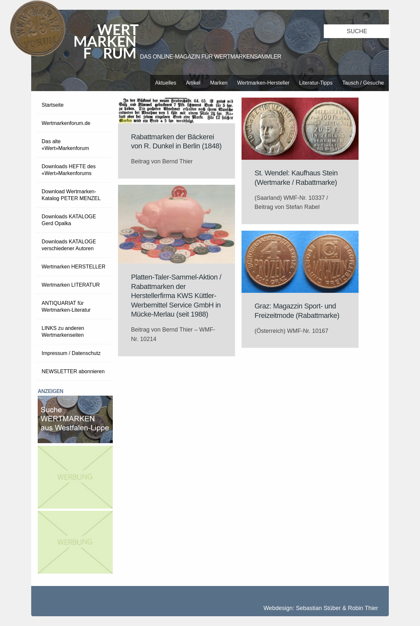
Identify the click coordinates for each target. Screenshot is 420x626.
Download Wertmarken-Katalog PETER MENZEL (71, 195)
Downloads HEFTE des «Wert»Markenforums (69, 170)
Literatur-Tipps (316, 83)
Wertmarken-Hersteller (263, 83)
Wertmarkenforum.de (66, 123)
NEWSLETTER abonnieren (73, 371)
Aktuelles (165, 83)
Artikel (193, 83)
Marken (218, 83)
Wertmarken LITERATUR (71, 285)
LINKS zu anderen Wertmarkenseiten (63, 331)
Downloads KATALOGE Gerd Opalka (69, 220)
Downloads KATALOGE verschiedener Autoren (69, 245)
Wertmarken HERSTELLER (73, 266)
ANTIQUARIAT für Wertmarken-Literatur (66, 306)
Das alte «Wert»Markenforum (65, 145)
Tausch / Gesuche (363, 83)
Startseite (53, 105)
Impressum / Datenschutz (71, 353)
